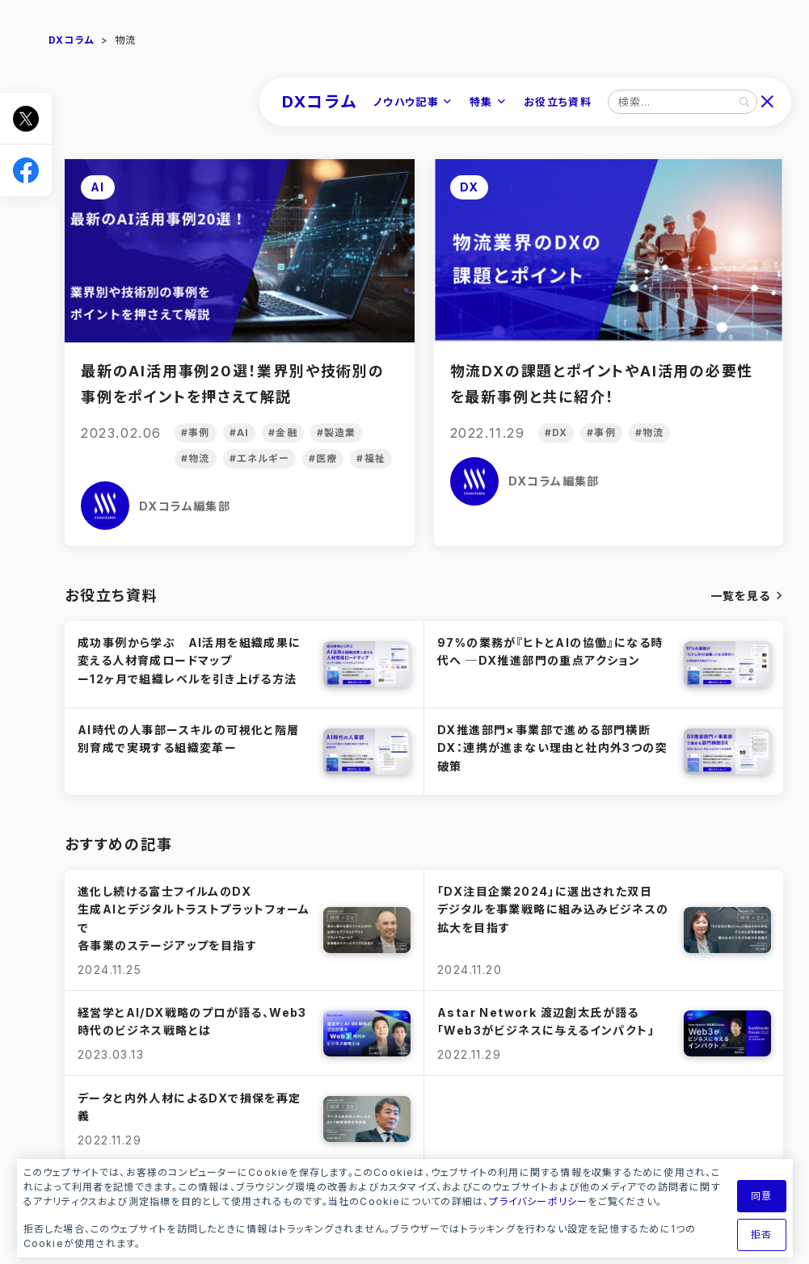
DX (469, 187)
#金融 (282, 432)
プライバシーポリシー (538, 1201)
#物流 (195, 458)
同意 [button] (761, 1196)
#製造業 (336, 432)
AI (98, 187)
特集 (481, 101)
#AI (240, 432)
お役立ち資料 (558, 101)
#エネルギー (259, 458)
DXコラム (319, 101)
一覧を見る (740, 596)
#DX (556, 432)
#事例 (195, 432)
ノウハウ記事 (406, 101)
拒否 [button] (761, 1234)
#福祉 (371, 458)
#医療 (323, 458)
